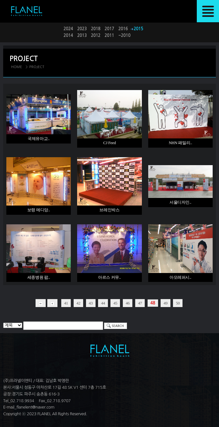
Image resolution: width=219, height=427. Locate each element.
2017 (109, 29)
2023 (82, 29)
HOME (16, 67)
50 (178, 303)
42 (78, 303)
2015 (138, 29)
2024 (68, 29)
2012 (95, 35)
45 (115, 303)
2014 (68, 35)
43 (91, 303)
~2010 (124, 35)
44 (103, 303)
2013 (82, 35)
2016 (123, 29)
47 (140, 303)
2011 (109, 35)
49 (165, 303)
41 (66, 303)
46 (127, 303)
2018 (95, 29)
